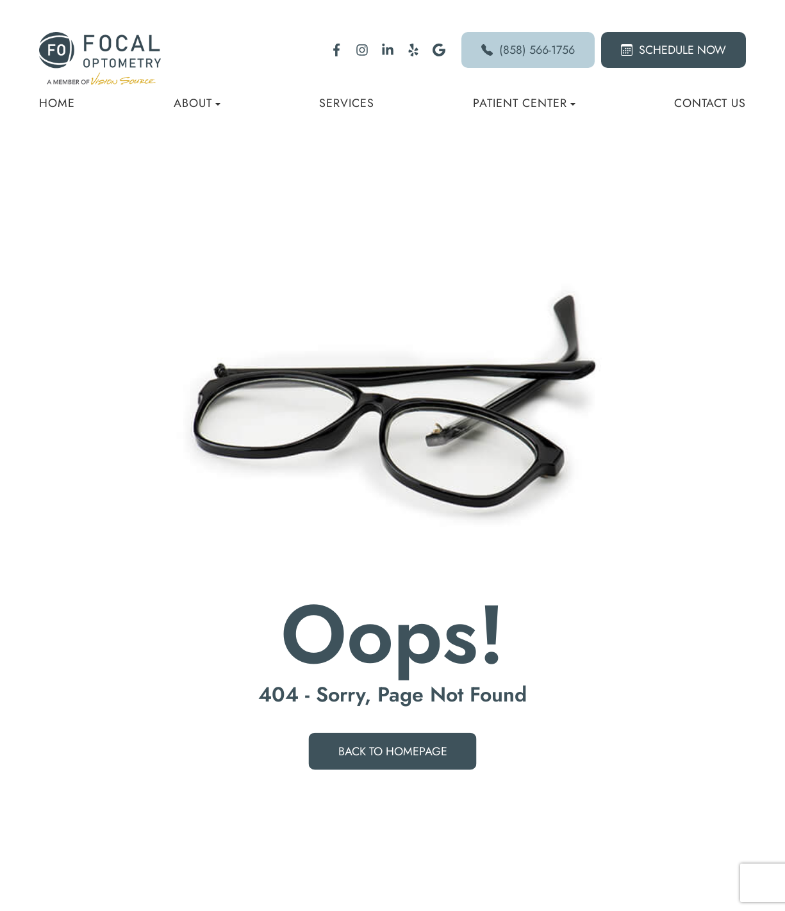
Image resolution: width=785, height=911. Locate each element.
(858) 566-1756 (528, 50)
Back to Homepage (392, 751)
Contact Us (710, 103)
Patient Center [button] (524, 103)
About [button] (197, 103)
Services (346, 103)
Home (57, 103)
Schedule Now (673, 50)
